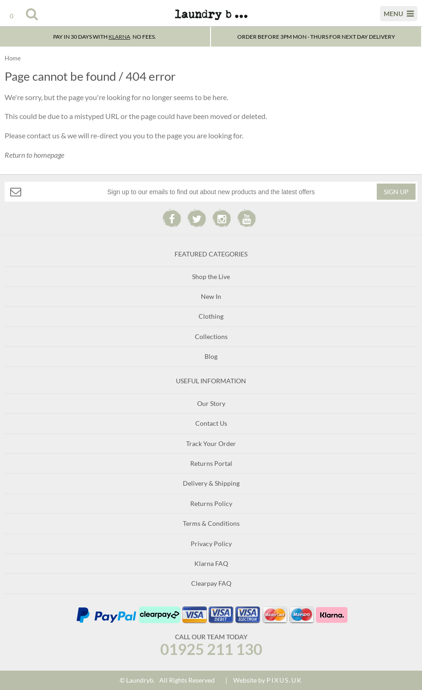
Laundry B (211, 18)
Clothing (211, 316)
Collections (211, 336)
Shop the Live (211, 276)
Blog (211, 356)
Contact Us (211, 423)
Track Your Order (211, 443)
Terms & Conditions (211, 523)
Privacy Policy (211, 543)
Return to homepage (34, 154)
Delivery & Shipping (211, 483)
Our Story (211, 403)
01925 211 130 (211, 649)
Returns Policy (211, 503)
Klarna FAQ (211, 563)
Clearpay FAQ (211, 583)
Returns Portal (211, 463)
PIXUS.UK (284, 680)
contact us (43, 135)
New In (211, 296)
